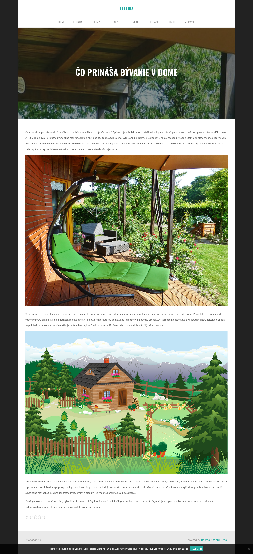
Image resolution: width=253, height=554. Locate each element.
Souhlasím (197, 548)
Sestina (126, 8)
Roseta (205, 540)
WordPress (220, 540)
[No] (249, 549)
